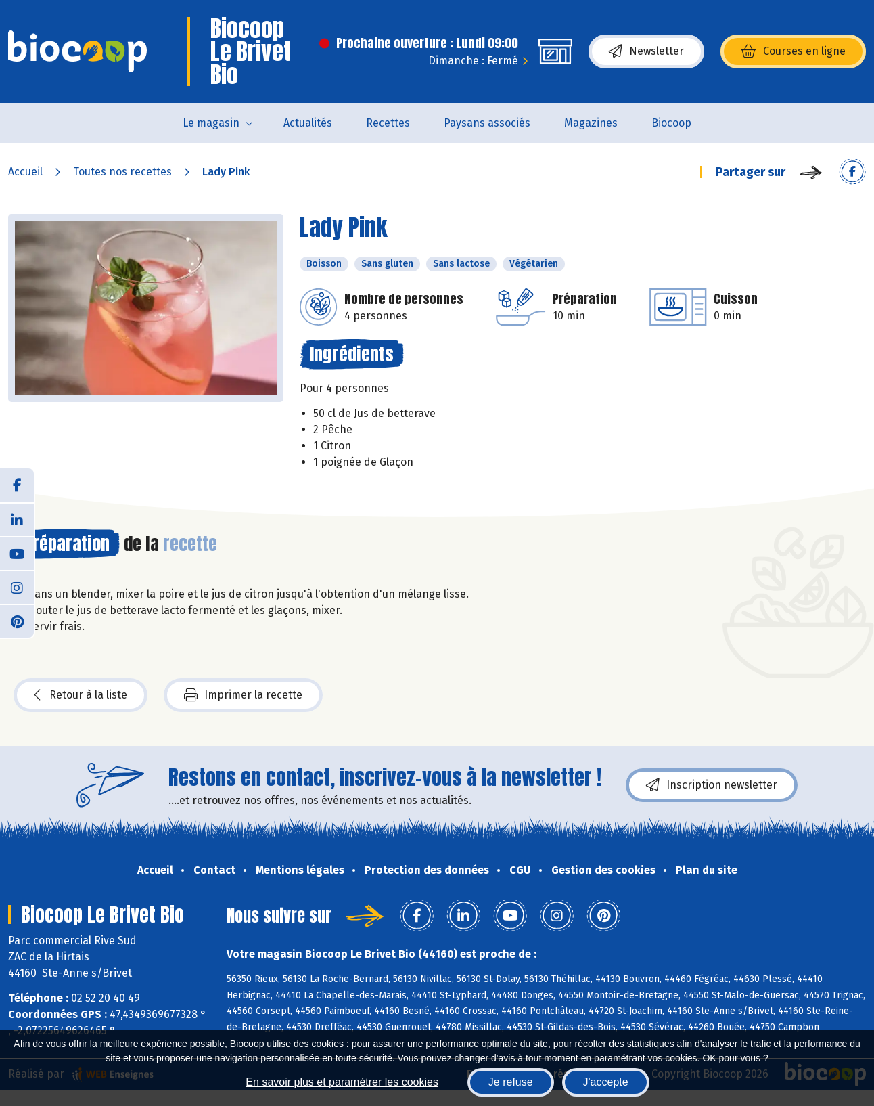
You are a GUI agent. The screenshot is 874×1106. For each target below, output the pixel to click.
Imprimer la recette (243, 695)
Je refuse (510, 1082)
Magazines (591, 122)
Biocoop (671, 122)
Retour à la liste (80, 695)
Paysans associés (487, 122)
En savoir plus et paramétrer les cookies (342, 1082)
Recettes (388, 122)
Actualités (307, 122)
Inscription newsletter (711, 785)
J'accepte (605, 1082)
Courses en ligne (793, 51)
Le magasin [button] (211, 122)
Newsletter (646, 51)
